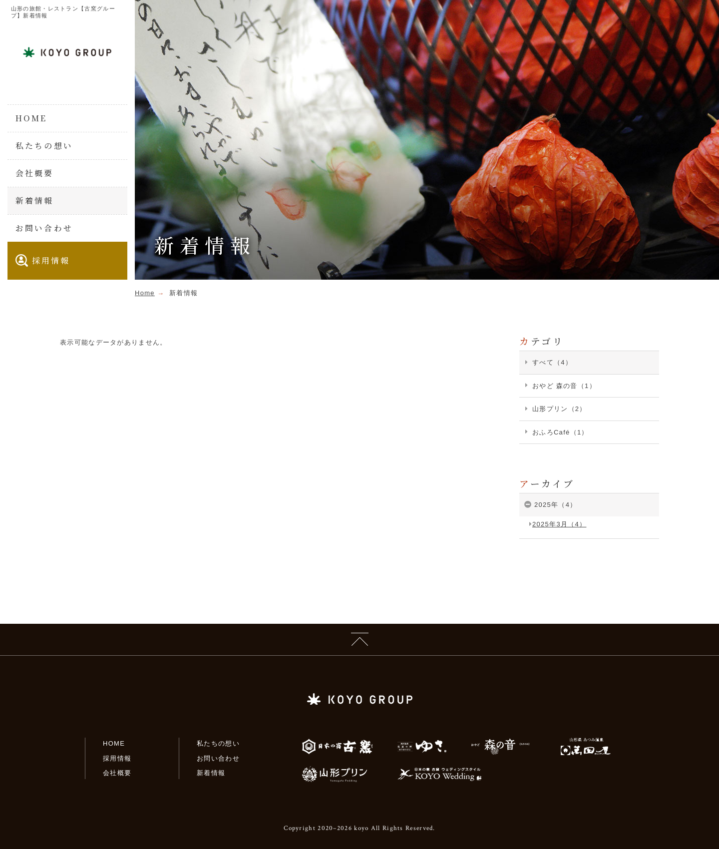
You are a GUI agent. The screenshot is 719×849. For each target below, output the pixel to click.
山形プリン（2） (559, 409)
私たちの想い (44, 145)
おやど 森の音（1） (564, 386)
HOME (31, 118)
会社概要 (34, 173)
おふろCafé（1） (560, 432)
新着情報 (34, 200)
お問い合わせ (44, 228)
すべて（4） (552, 362)
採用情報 (42, 260)
